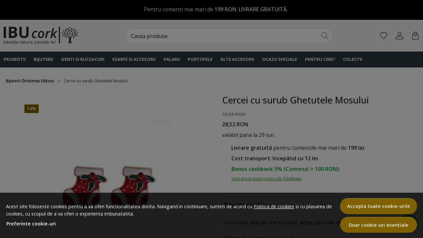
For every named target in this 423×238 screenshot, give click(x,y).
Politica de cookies (273, 206)
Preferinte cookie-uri (31, 223)
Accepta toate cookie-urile (378, 206)
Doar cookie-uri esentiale (378, 224)
